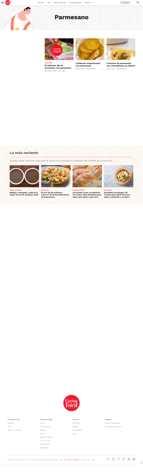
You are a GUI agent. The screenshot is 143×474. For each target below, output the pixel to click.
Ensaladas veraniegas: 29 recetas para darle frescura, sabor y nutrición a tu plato (117, 194)
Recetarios (45, 190)
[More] (92, 2)
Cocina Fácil (61, 71)
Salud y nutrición (16, 190)
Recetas (41, 2)
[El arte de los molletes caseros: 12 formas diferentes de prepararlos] (55, 176)
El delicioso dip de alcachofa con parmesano (58, 66)
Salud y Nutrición (60, 2)
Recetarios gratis (75, 2)
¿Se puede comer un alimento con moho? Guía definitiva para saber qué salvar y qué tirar (87, 194)
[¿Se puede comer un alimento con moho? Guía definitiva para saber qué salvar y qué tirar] (87, 176)
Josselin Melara (91, 68)
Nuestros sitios (46, 419)
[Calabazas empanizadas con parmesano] (90, 49)
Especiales (48, 63)
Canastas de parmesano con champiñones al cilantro (121, 64)
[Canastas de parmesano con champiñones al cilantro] (121, 49)
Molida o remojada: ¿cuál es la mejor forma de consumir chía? (24, 193)
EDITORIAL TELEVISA (71, 460)
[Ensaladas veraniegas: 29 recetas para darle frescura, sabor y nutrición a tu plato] (118, 176)
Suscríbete (125, 2)
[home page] (7, 2)
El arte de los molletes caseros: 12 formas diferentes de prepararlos (55, 194)
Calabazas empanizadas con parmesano (88, 64)
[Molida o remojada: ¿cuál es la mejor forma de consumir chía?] (24, 176)
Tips (48, 2)
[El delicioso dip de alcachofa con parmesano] (59, 49)
